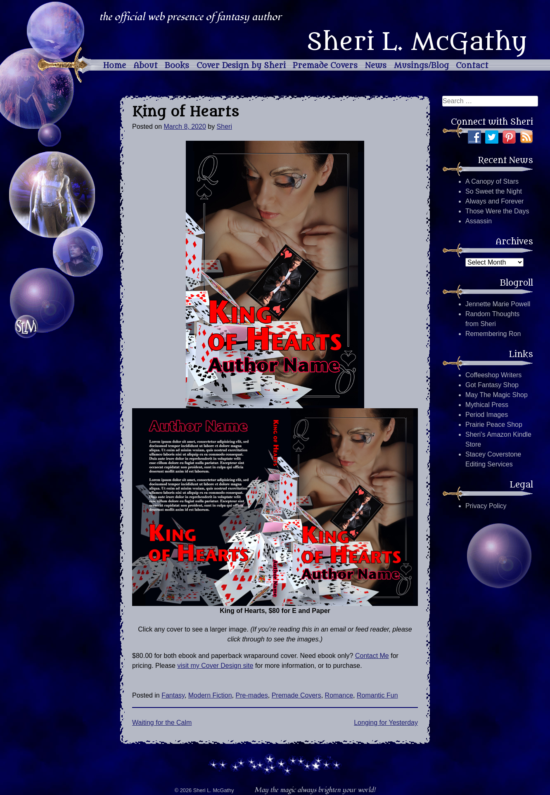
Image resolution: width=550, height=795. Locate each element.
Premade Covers (325, 65)
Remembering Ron (493, 333)
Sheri (224, 126)
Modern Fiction (210, 695)
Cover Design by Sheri (241, 65)
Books (177, 65)
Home (114, 65)
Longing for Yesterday (386, 722)
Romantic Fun (377, 695)
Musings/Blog (421, 65)
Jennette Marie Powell (497, 304)
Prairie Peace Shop (493, 424)
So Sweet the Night (493, 191)
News (375, 65)
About (145, 65)
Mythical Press (486, 404)
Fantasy (173, 695)
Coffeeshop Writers (493, 375)
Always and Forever (494, 201)
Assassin (478, 221)
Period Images (486, 414)
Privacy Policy (486, 505)
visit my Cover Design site (215, 665)
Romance (339, 695)
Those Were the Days (497, 211)
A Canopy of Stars (492, 181)
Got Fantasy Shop (492, 384)
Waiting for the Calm (162, 722)
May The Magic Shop (496, 394)
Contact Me (372, 655)
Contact (472, 65)
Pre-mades (252, 695)
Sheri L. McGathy (416, 42)
